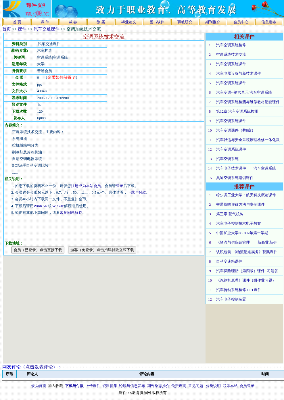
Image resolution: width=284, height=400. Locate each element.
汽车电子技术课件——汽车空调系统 (246, 168)
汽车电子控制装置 (231, 299)
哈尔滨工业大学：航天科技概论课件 (246, 195)
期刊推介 (212, 22)
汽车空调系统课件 (231, 64)
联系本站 (230, 386)
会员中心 (240, 22)
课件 (22, 29)
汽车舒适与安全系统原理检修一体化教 (248, 140)
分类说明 (213, 386)
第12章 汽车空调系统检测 (237, 111)
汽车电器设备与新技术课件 (238, 73)
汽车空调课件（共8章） (236, 130)
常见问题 (195, 386)
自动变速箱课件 (229, 261)
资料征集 (109, 386)
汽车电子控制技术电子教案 (238, 223)
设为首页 (38, 386)
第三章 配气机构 (229, 214)
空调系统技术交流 (231, 54)
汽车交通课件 (47, 29)
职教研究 (184, 22)
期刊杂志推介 (158, 386)
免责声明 (178, 386)
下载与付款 (136, 192)
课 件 (45, 22)
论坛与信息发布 (132, 386)
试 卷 (73, 22)
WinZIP (57, 206)
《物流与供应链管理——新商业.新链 (246, 242)
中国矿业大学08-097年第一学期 (242, 233)
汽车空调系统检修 (231, 45)
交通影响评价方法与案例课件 (240, 204)
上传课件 (92, 386)
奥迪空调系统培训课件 (235, 178)
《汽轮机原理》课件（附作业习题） (246, 280)
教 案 (101, 22)
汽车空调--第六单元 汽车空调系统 (244, 92)
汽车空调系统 (227, 159)
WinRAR (41, 206)
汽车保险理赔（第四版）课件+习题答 (247, 271)
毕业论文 (128, 22)
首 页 (17, 22)
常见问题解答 (71, 212)
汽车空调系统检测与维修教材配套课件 (248, 102)
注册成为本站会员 (86, 186)
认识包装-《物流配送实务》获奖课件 (246, 252)
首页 (6, 29)
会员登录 (246, 386)
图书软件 (156, 22)
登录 (119, 186)
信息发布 (268, 22)
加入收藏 (55, 386)
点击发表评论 (39, 366)
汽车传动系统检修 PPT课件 (238, 290)
